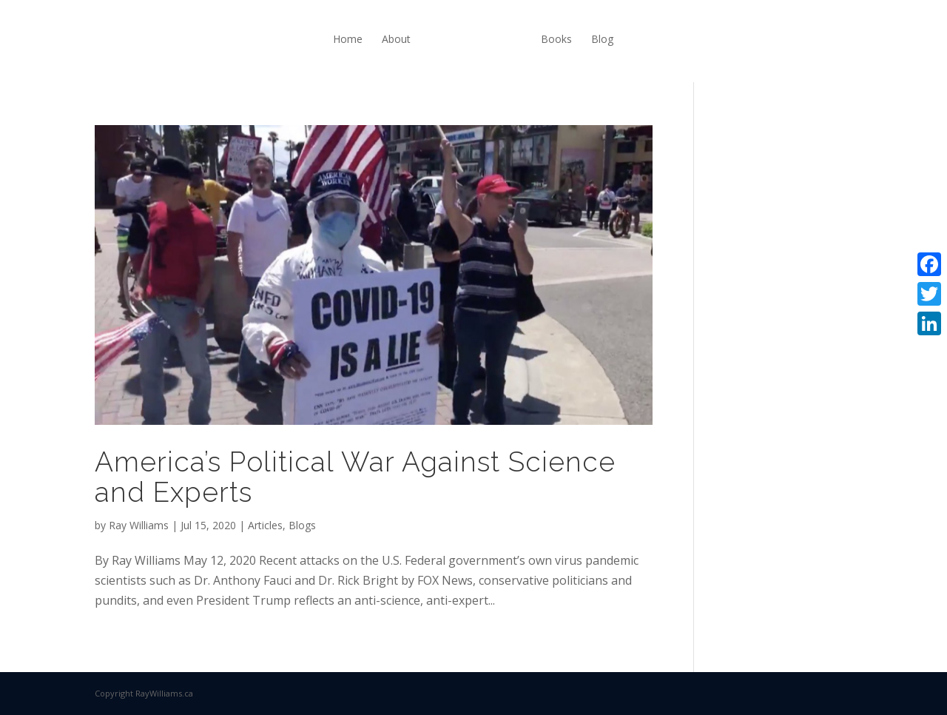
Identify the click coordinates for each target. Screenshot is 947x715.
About (396, 39)
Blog (602, 39)
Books (556, 39)
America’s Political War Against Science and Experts (355, 477)
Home (348, 39)
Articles (265, 525)
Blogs (302, 525)
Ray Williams (139, 525)
